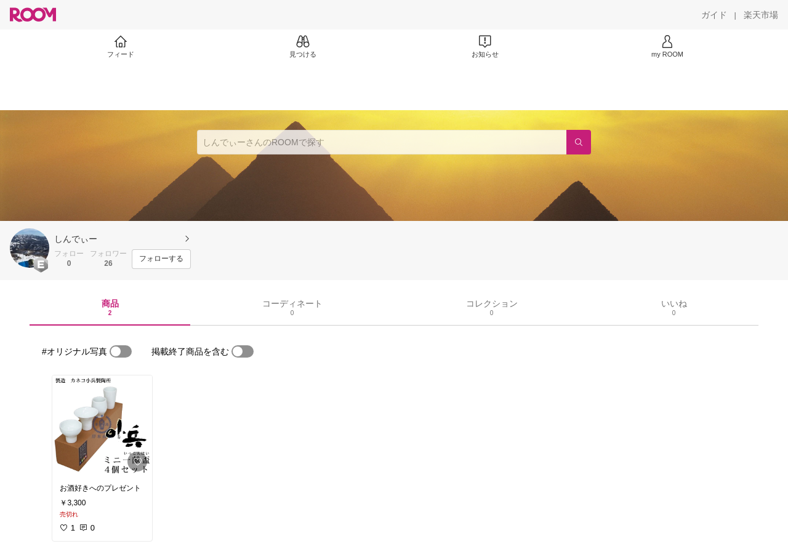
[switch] (121, 351)
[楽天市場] (761, 14)
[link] (102, 425)
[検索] (578, 142)
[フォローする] (161, 259)
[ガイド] (714, 14)
